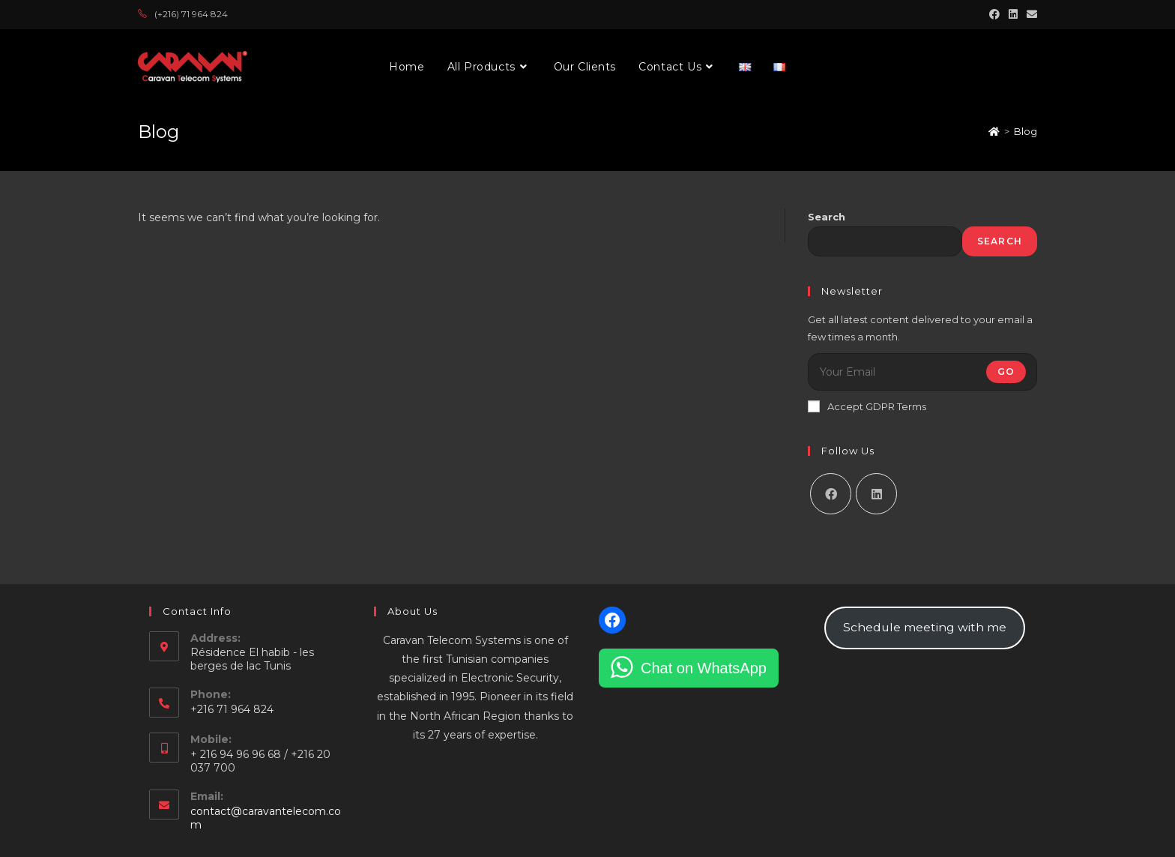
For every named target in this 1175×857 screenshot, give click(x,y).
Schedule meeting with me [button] (924, 627)
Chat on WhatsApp (704, 668)
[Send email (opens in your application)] (1029, 14)
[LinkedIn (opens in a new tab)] (1013, 14)
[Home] (994, 131)
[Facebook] (830, 493)
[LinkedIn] (876, 493)
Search (826, 217)
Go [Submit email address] (1006, 371)
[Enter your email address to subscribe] (922, 372)
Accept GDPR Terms (867, 406)
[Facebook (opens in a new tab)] (994, 14)
